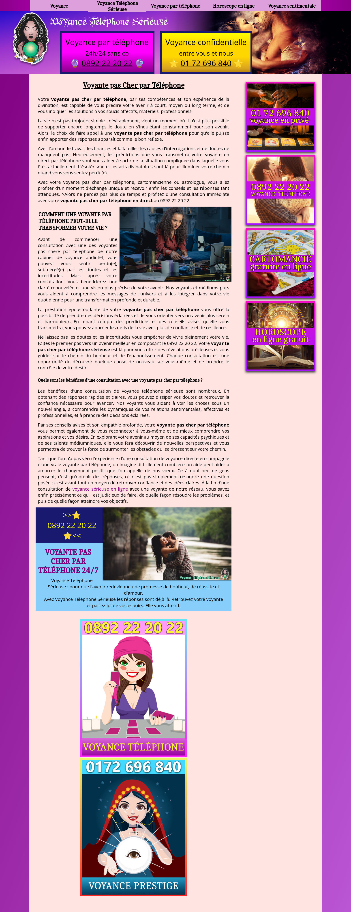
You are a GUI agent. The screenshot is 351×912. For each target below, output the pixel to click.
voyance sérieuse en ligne (100, 490)
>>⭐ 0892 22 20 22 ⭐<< (71, 526)
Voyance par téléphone (175, 5)
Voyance (59, 5)
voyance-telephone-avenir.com (164, 878)
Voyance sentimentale (292, 5)
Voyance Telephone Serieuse (113, 21)
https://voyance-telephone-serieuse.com (175, 833)
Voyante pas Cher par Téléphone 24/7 (68, 562)
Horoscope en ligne (234, 5)
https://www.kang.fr (112, 878)
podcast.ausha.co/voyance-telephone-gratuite (239, 878)
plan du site (177, 889)
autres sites (242, 889)
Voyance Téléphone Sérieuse (117, 5)
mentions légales (210, 889)
